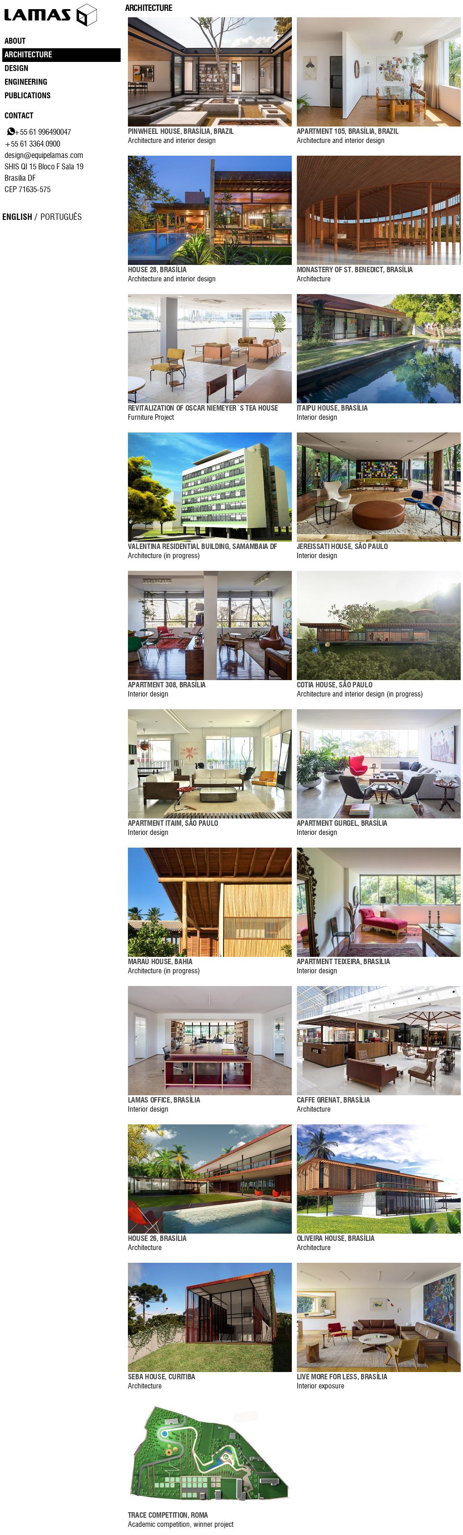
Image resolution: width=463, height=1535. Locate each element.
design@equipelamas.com (44, 155)
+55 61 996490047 (42, 132)
